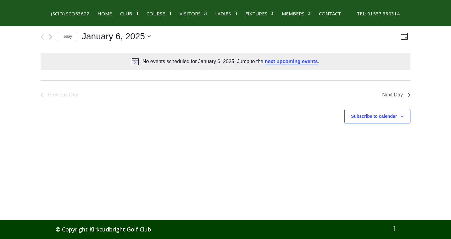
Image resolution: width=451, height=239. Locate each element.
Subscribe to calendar (374, 116)
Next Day (396, 94)
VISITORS (190, 14)
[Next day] (50, 37)
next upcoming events (291, 61)
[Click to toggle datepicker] (116, 36)
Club (126, 14)
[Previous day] (42, 37)
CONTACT (330, 14)
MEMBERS (293, 14)
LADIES (223, 14)
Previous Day (59, 94)
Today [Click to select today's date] (67, 36)
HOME (104, 14)
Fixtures (256, 14)
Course (156, 14)
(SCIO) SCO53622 (70, 14)
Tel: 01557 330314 (374, 14)
